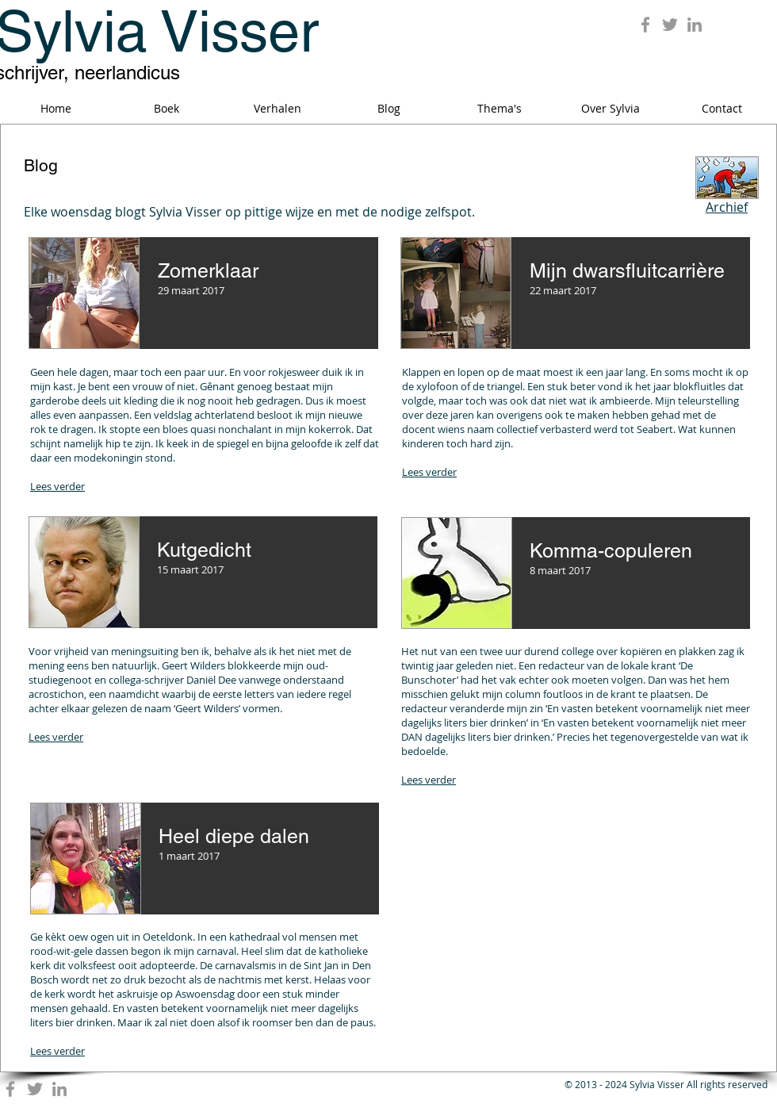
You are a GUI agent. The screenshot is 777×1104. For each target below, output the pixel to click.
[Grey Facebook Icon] (645, 24)
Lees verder (57, 486)
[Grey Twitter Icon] (670, 24)
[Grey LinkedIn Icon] (694, 24)
